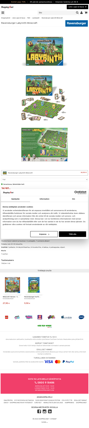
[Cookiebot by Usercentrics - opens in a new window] (76, 192)
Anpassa (44, 234)
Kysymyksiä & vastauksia (24, 400)
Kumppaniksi (69, 403)
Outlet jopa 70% (18, 2)
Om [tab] (73, 199)
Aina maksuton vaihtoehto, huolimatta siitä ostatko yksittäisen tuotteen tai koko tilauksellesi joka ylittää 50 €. (44, 338)
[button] (86, 13)
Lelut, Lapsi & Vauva (18, 18)
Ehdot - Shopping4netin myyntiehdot (18, 403)
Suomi (44, 422)
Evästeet (38, 403)
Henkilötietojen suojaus (53, 403)
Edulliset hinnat (80, 400)
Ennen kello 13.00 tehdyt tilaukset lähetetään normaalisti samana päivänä (44, 344)
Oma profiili (8, 400)
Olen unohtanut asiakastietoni (47, 400)
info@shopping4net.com (44, 390)
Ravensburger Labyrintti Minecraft (52, 18)
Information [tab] (44, 199)
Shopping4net (5, 18)
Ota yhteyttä (67, 400)
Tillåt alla (72, 234)
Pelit (28, 18)
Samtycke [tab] (15, 199)
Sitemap (53, 419)
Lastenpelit (35, 18)
